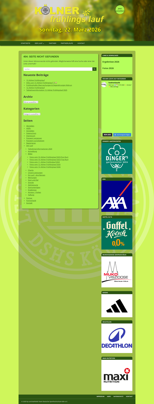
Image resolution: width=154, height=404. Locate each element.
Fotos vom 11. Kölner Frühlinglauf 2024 (45, 162)
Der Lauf (38, 43)
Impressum (30, 136)
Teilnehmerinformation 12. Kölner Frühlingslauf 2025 (46, 90)
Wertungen (32, 178)
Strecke (31, 182)
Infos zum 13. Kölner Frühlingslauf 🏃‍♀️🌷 (41, 83)
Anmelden (30, 131)
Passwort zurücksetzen (35, 141)
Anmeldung (32, 151)
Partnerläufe (67, 43)
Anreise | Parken (34, 192)
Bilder (30, 154)
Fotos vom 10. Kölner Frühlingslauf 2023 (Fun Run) (49, 157)
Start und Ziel (33, 180)
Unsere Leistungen (35, 173)
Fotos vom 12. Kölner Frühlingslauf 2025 (45, 164)
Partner (52, 43)
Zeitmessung (33, 185)
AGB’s (28, 128)
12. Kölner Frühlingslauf (35, 88)
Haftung (31, 195)
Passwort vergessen (34, 138)
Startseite (25, 43)
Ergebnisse (32, 190)
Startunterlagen (34, 187)
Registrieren (31, 143)
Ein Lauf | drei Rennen (36, 175)
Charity (31, 170)
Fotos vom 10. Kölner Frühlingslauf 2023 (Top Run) (49, 159)
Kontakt (81, 43)
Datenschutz (31, 133)
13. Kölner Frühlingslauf (35, 80)
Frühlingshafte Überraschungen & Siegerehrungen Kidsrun (49, 85)
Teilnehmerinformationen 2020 (40, 149)
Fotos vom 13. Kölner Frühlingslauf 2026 (45, 167)
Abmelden (30, 126)
